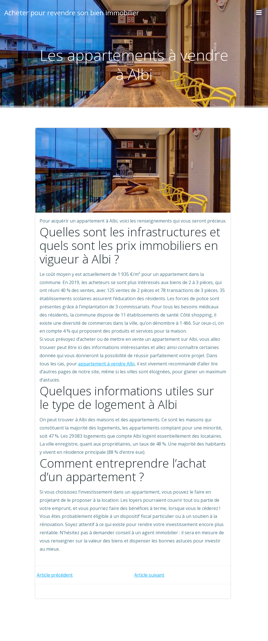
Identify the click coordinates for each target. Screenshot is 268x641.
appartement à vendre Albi (106, 364)
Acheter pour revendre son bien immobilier (71, 12)
